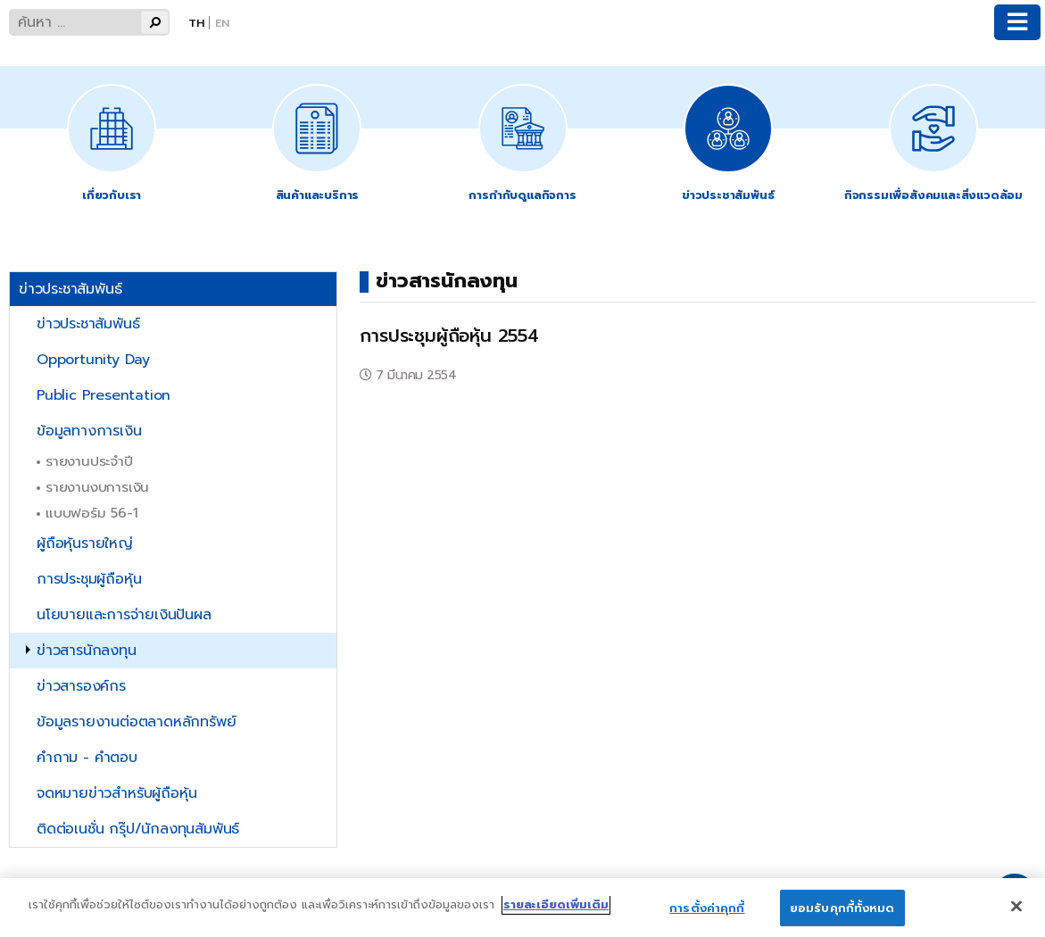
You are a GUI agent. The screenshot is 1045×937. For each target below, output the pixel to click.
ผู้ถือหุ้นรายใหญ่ (85, 543)
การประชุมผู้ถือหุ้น (89, 579)
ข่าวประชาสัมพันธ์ (88, 324)
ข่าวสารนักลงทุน (87, 650)
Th (196, 22)
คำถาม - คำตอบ (87, 757)
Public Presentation (103, 395)
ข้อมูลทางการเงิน (89, 431)
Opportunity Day (93, 359)
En (222, 22)
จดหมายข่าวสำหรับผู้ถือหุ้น (116, 793)
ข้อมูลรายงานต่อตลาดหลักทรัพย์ (136, 722)
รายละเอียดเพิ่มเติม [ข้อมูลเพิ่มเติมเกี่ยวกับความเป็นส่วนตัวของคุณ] (556, 916)
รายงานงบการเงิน (97, 487)
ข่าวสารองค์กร (81, 686)
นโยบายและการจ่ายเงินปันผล (124, 615)
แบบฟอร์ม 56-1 (92, 512)
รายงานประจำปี (89, 461)
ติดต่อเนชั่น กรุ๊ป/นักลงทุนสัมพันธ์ (138, 829)
